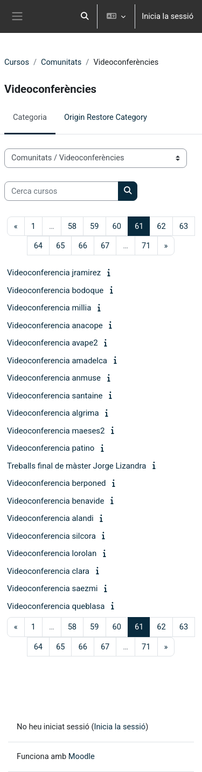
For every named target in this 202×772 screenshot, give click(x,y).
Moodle (81, 756)
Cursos (16, 62)
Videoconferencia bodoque (55, 290)
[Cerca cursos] (61, 191)
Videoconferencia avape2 (52, 343)
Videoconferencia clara (48, 571)
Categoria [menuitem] (30, 117)
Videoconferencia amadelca (57, 360)
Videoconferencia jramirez (54, 272)
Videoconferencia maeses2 (56, 431)
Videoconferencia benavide (55, 501)
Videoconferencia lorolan (51, 553)
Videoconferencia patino (50, 448)
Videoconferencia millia (49, 308)
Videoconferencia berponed (56, 483)
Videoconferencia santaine (55, 396)
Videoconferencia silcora (51, 536)
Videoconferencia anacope (55, 325)
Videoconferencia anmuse (54, 378)
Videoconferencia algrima (53, 413)
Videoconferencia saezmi (52, 588)
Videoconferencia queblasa (56, 606)
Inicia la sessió (167, 16)
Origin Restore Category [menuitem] (105, 117)
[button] (85, 16)
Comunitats (61, 62)
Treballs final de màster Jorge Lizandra (77, 466)
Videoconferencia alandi (50, 518)
